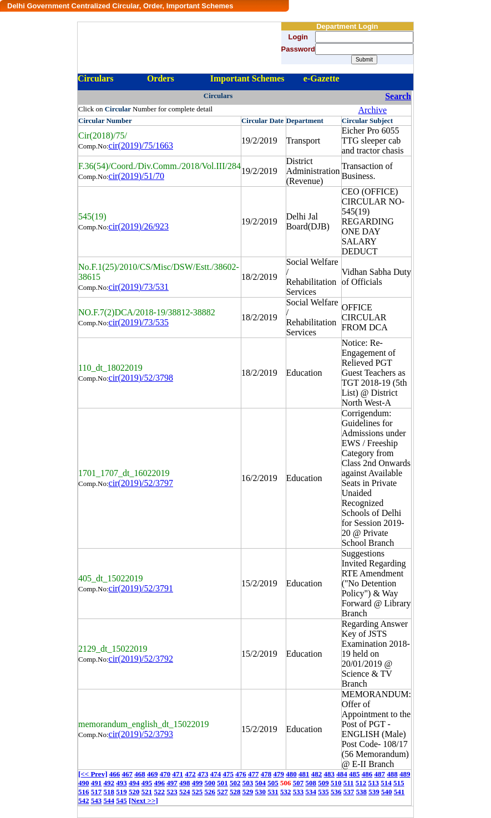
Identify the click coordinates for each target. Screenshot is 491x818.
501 (222, 783)
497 (172, 783)
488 (392, 774)
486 (367, 774)
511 (348, 783)
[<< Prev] (92, 774)
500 (210, 783)
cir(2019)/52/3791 (141, 588)
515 (398, 783)
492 (109, 783)
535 (323, 792)
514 (386, 783)
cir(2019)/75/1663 (141, 145)
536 (336, 792)
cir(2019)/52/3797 (141, 483)
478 (266, 774)
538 (361, 792)
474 (215, 774)
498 (184, 783)
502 (235, 783)
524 (184, 792)
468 (139, 774)
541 (399, 792)
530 (260, 792)
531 (273, 792)
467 (127, 774)
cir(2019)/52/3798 (141, 377)
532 (285, 792)
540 (386, 792)
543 (96, 800)
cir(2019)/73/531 (139, 287)
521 (147, 792)
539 (373, 792)
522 (159, 792)
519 (121, 792)
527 (222, 792)
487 (379, 774)
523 (172, 792)
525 (197, 792)
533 (298, 792)
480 (291, 774)
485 (354, 774)
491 (96, 783)
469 (152, 774)
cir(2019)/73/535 (139, 322)
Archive (372, 110)
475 (228, 774)
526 (210, 792)
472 (190, 774)
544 (109, 800)
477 (253, 774)
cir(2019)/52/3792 (141, 658)
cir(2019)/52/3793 (141, 734)
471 (177, 774)
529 (248, 792)
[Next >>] (143, 800)
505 (273, 783)
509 (323, 783)
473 (203, 774)
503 (248, 783)
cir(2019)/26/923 (139, 226)
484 (341, 774)
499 (197, 783)
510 (336, 783)
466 (114, 774)
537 (349, 792)
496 (159, 783)
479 (278, 774)
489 (405, 774)
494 (134, 783)
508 (311, 783)
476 (240, 774)
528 (235, 792)
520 (134, 792)
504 (260, 783)
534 (311, 792)
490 (83, 783)
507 (298, 783)
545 (121, 800)
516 (83, 792)
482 (316, 774)
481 (304, 774)
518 (109, 792)
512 (361, 783)
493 (121, 783)
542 (83, 800)
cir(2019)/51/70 (136, 176)
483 (329, 774)
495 (147, 783)
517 (96, 792)
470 (165, 774)
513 (373, 783)
